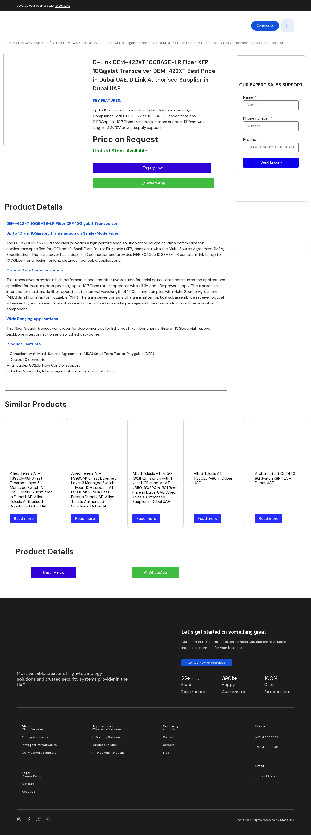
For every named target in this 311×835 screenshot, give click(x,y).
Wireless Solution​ (105, 744)
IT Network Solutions (106, 728)
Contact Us (265, 26)
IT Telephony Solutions (108, 752)
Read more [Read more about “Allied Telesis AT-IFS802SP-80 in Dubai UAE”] (207, 518)
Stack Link (62, 6)
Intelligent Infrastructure (39, 744)
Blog (166, 752)
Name (248, 97)
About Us (169, 728)
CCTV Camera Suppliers (39, 752)
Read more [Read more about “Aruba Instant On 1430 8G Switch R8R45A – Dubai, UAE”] (268, 518)
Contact (168, 736)
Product (250, 139)
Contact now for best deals (206, 662)
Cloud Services (32, 728)
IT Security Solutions (106, 736)
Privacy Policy (32, 775)
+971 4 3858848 (266, 747)
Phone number (256, 118)
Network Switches (33, 43)
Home (10, 43)
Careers (169, 744)
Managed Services (35, 736)
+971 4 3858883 (266, 737)
